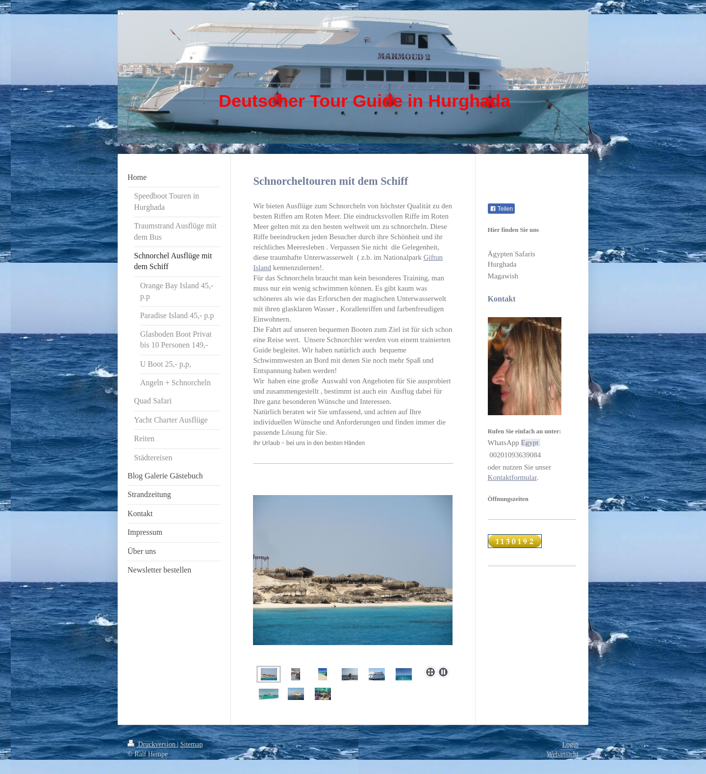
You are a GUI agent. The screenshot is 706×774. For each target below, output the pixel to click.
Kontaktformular (512, 477)
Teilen (501, 208)
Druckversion (152, 744)
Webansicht (563, 754)
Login (570, 744)
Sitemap (191, 744)
